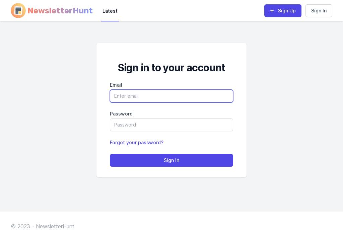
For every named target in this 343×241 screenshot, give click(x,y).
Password (121, 113)
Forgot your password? (136, 142)
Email (116, 85)
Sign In (319, 10)
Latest (110, 11)
